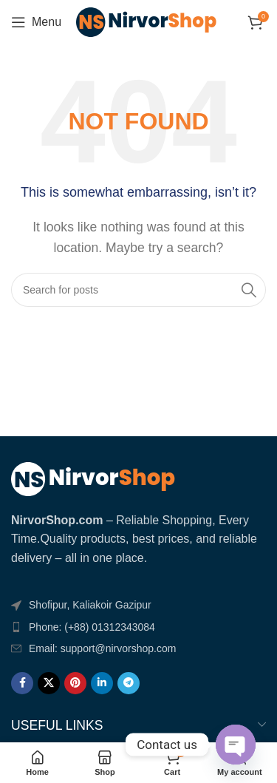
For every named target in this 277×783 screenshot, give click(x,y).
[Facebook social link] (22, 683)
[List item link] (138, 627)
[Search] (138, 290)
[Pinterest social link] (75, 683)
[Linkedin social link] (102, 683)
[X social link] (49, 683)
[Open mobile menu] (36, 22)
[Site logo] (146, 21)
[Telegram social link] (128, 683)
